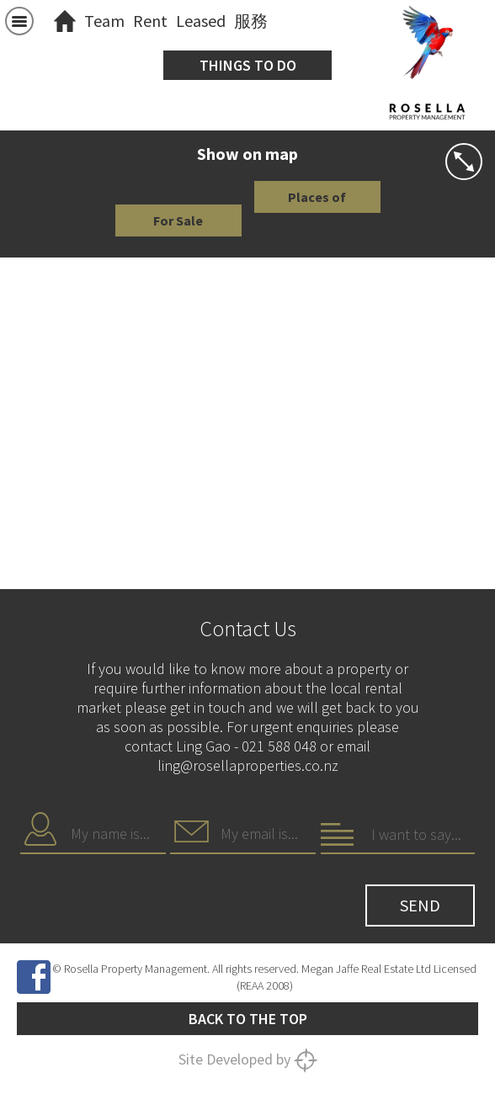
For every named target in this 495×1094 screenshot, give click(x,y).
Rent (150, 20)
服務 (251, 20)
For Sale (178, 220)
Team (104, 20)
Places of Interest (317, 201)
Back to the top (248, 1018)
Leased (201, 20)
